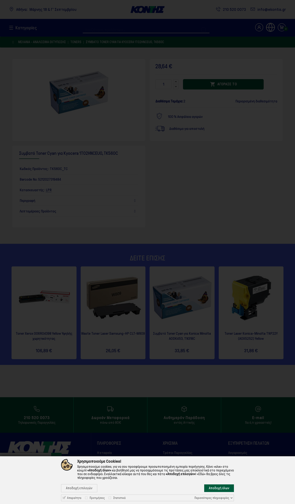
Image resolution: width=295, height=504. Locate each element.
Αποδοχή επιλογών (79, 488)
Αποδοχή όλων (219, 488)
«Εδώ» (201, 474)
